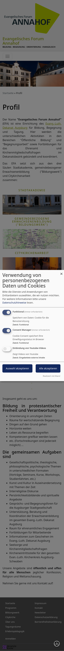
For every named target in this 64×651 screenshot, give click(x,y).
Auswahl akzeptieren (17, 368)
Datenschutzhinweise (14, 302)
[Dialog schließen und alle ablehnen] (61, 272)
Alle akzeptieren (48, 368)
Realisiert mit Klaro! (51, 375)
